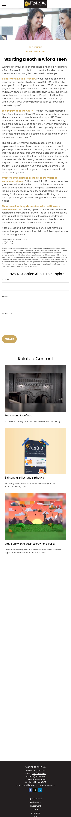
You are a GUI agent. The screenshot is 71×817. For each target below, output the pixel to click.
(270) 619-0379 (39, 773)
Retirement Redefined (18, 415)
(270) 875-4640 (38, 770)
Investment (35, 806)
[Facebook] (30, 790)
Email (5, 296)
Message (7, 313)
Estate (35, 809)
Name (5, 279)
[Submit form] (9, 339)
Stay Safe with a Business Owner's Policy (30, 544)
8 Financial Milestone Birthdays (24, 478)
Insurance (35, 813)
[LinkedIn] (40, 790)
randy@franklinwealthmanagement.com (35, 785)
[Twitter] (35, 790)
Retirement (35, 802)
